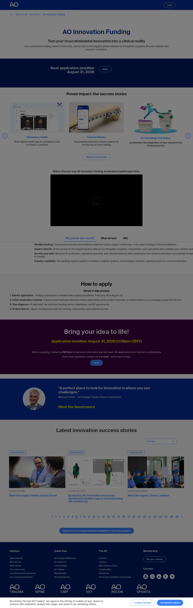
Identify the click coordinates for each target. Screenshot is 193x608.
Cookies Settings (142, 602)
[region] (96, 602)
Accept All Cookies (170, 602)
